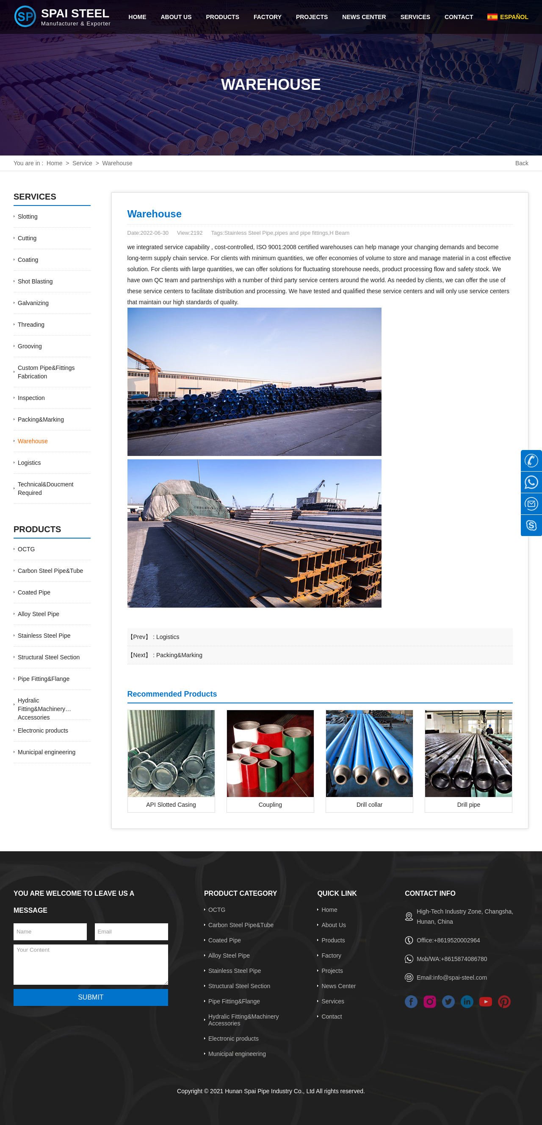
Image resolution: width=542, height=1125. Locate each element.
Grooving (30, 346)
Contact (331, 1016)
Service (82, 163)
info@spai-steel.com (460, 977)
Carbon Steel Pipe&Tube (50, 570)
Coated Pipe (34, 592)
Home (54, 163)
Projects (332, 970)
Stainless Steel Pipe (44, 635)
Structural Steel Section (49, 657)
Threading (31, 324)
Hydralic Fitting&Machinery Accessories (41, 709)
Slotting (28, 216)
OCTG (26, 549)
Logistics (29, 462)
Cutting (27, 238)
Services (332, 1001)
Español (514, 17)
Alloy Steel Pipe (38, 614)
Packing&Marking (41, 419)
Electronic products (43, 730)
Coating (28, 259)
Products (333, 940)
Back (521, 163)
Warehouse (33, 441)
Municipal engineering (46, 752)
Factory (331, 955)
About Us (333, 925)
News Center (338, 986)
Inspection (31, 397)
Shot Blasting (35, 281)
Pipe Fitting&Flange (43, 678)
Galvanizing (33, 303)
